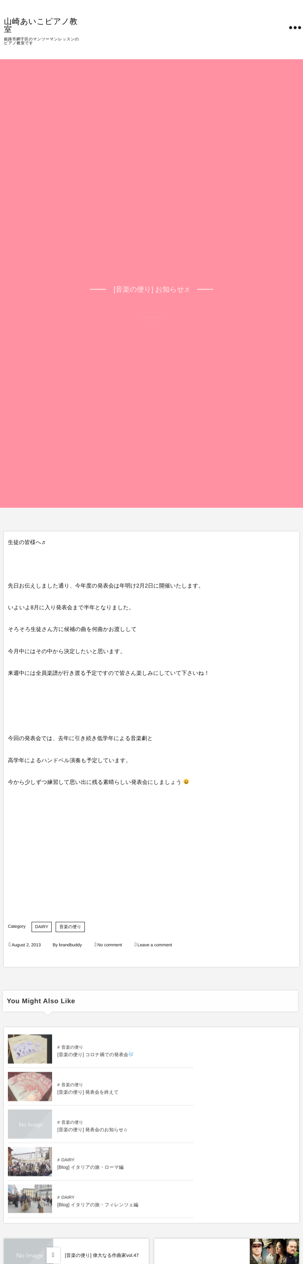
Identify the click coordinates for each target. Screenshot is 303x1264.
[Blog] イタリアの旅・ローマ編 (234, 1095)
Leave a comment (155, 945)
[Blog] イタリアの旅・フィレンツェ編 (97, 1133)
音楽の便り (70, 927)
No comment (109, 945)
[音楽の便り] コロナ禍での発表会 (95, 1058)
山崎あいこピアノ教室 (41, 24)
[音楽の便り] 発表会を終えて (231, 1058)
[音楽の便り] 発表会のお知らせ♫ (92, 1095)
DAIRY (41, 927)
